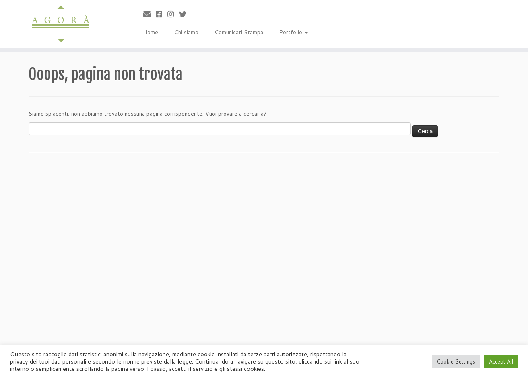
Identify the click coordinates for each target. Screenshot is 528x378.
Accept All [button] (501, 361)
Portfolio (293, 32)
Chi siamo (186, 32)
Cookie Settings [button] (456, 361)
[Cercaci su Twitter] (185, 14)
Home (150, 32)
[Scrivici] (149, 14)
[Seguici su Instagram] (173, 14)
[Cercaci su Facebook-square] (161, 14)
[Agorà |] (61, 24)
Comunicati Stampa (238, 32)
